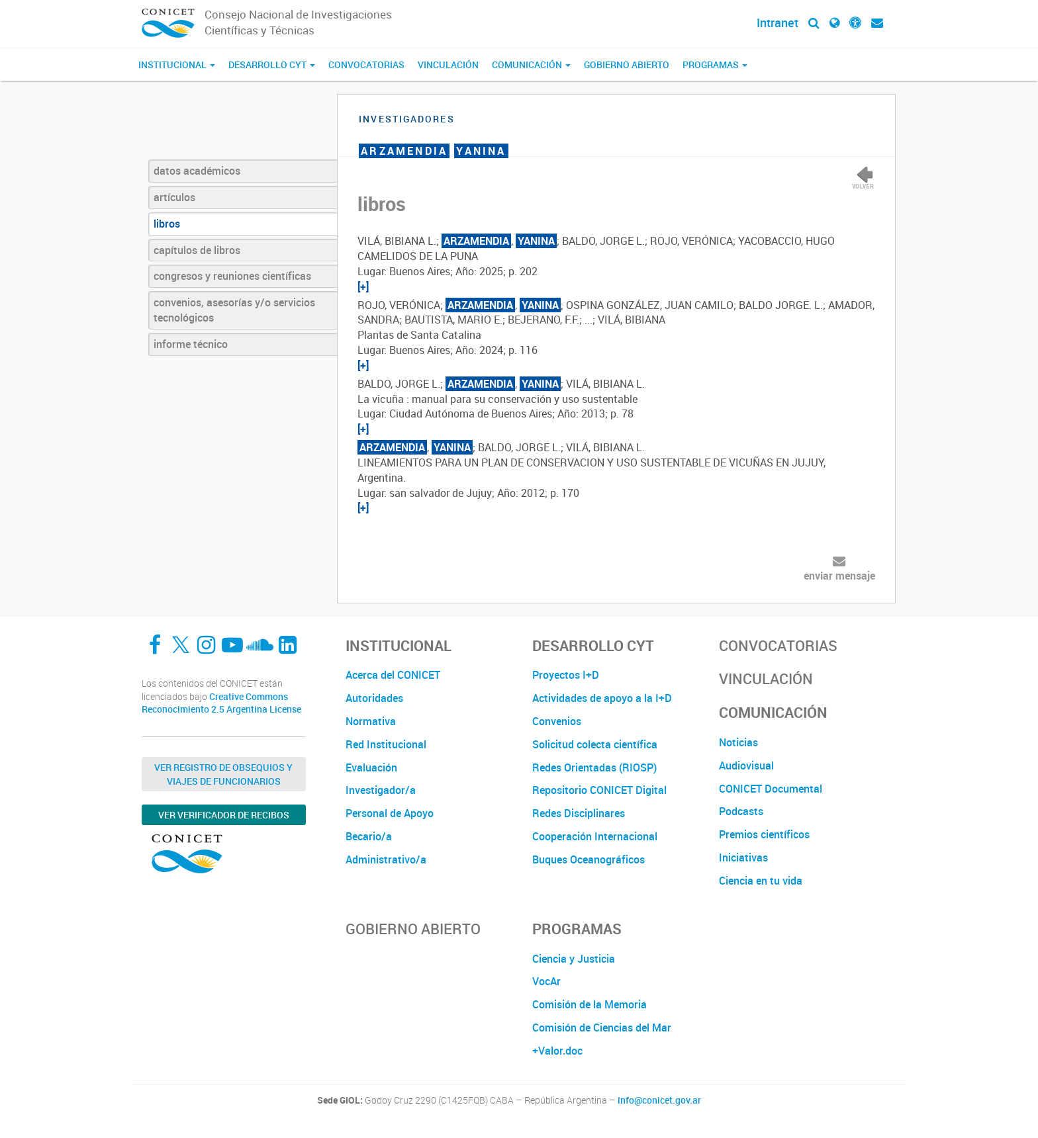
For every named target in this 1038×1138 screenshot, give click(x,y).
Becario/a (369, 836)
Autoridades (374, 698)
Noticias (738, 742)
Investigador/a (381, 790)
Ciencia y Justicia (573, 958)
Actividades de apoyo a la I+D (602, 698)
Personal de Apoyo (390, 813)
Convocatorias (366, 64)
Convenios (556, 721)
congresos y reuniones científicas (232, 276)
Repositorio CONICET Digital (599, 790)
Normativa (371, 721)
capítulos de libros (197, 250)
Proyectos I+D (565, 675)
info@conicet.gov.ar (659, 1100)
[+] (363, 286)
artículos (174, 197)
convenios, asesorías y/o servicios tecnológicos (234, 310)
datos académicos (197, 170)
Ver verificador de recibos (223, 815)
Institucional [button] (176, 64)
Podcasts (741, 811)
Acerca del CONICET (393, 675)
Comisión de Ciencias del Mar (601, 1027)
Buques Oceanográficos (588, 859)
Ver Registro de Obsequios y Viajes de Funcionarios (223, 774)
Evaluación (371, 767)
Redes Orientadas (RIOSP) (594, 767)
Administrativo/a (386, 859)
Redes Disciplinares (578, 813)
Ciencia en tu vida (760, 880)
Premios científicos (764, 834)
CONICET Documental (770, 788)
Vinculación (448, 64)
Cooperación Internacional (594, 836)
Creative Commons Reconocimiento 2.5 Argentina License (221, 703)
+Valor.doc (557, 1050)
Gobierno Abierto (626, 64)
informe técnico (191, 344)
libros (167, 223)
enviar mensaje (839, 575)
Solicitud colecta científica (594, 744)
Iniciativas (743, 857)
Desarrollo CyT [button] (271, 64)
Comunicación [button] (531, 64)
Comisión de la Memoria (589, 1004)
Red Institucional (386, 744)
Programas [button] (715, 64)
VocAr (546, 981)
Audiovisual (746, 765)
